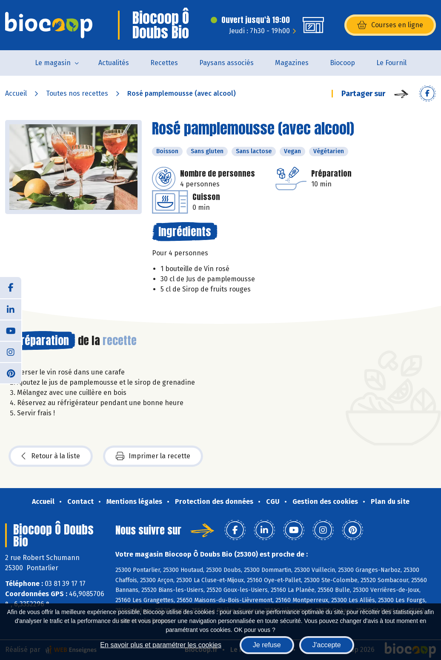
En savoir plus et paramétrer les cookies (160, 645)
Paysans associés (226, 63)
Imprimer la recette (153, 456)
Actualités (113, 63)
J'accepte (326, 645)
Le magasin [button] (53, 63)
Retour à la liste (50, 456)
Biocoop (342, 63)
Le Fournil (391, 63)
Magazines (292, 63)
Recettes (164, 63)
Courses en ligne (390, 25)
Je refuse (267, 645)
